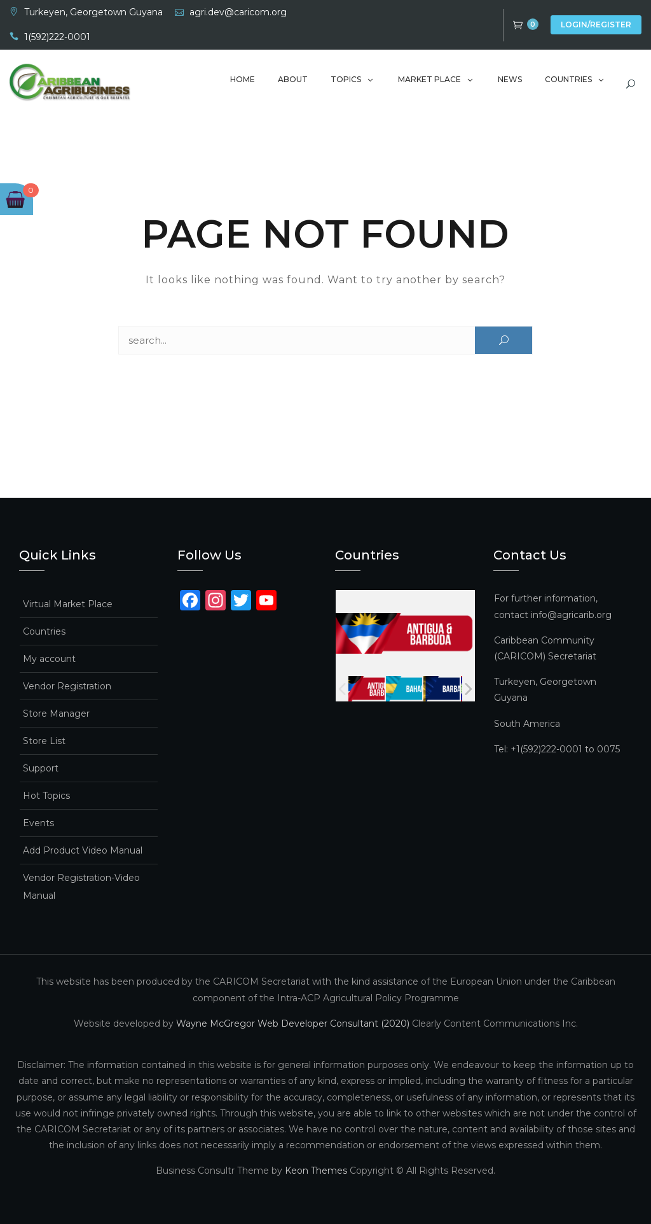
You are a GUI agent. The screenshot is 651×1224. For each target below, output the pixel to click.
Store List (44, 741)
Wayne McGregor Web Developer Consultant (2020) (292, 1023)
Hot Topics (46, 795)
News (510, 80)
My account (49, 659)
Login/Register (596, 24)
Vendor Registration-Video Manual (81, 886)
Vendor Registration (67, 686)
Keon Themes (316, 1170)
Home (242, 80)
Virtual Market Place (68, 604)
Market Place (429, 80)
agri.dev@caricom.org (238, 12)
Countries (568, 80)
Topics (346, 80)
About (293, 80)
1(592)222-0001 (57, 37)
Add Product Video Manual (82, 850)
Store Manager (56, 713)
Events (38, 823)
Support (40, 768)
